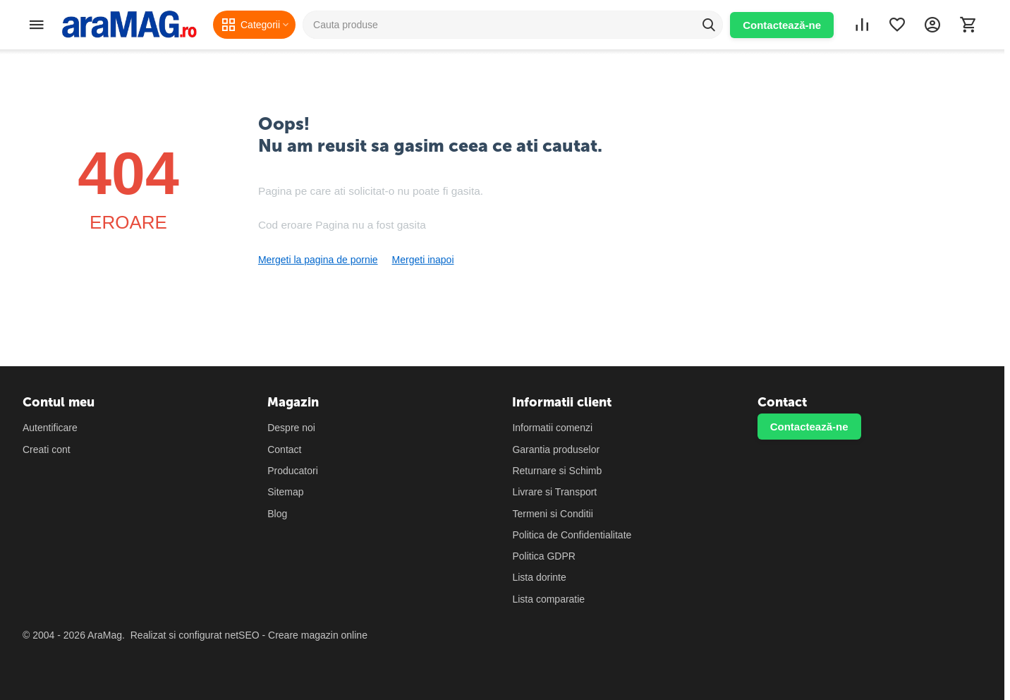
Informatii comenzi (552, 427)
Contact (284, 449)
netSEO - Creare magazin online (296, 635)
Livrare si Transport (554, 491)
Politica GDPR (543, 556)
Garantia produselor (556, 449)
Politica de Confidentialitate (571, 535)
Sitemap (285, 491)
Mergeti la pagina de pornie (318, 259)
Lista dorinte (539, 577)
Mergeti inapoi (423, 259)
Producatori (292, 470)
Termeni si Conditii (552, 513)
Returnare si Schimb (557, 470)
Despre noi (291, 427)
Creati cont (47, 449)
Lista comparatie (548, 599)
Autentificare (50, 427)
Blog (277, 513)
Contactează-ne (782, 25)
